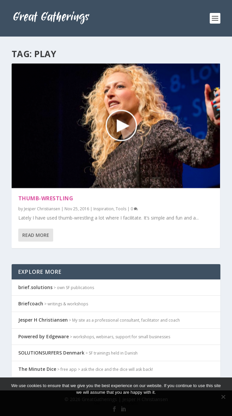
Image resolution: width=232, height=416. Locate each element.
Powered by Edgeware (43, 336)
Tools (121, 208)
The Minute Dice (37, 369)
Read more (125, 403)
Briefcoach (30, 303)
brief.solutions (35, 287)
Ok (97, 403)
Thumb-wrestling (45, 198)
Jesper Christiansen (42, 208)
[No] (223, 396)
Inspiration (103, 208)
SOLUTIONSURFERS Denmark (51, 353)
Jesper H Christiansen (43, 320)
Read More (35, 235)
